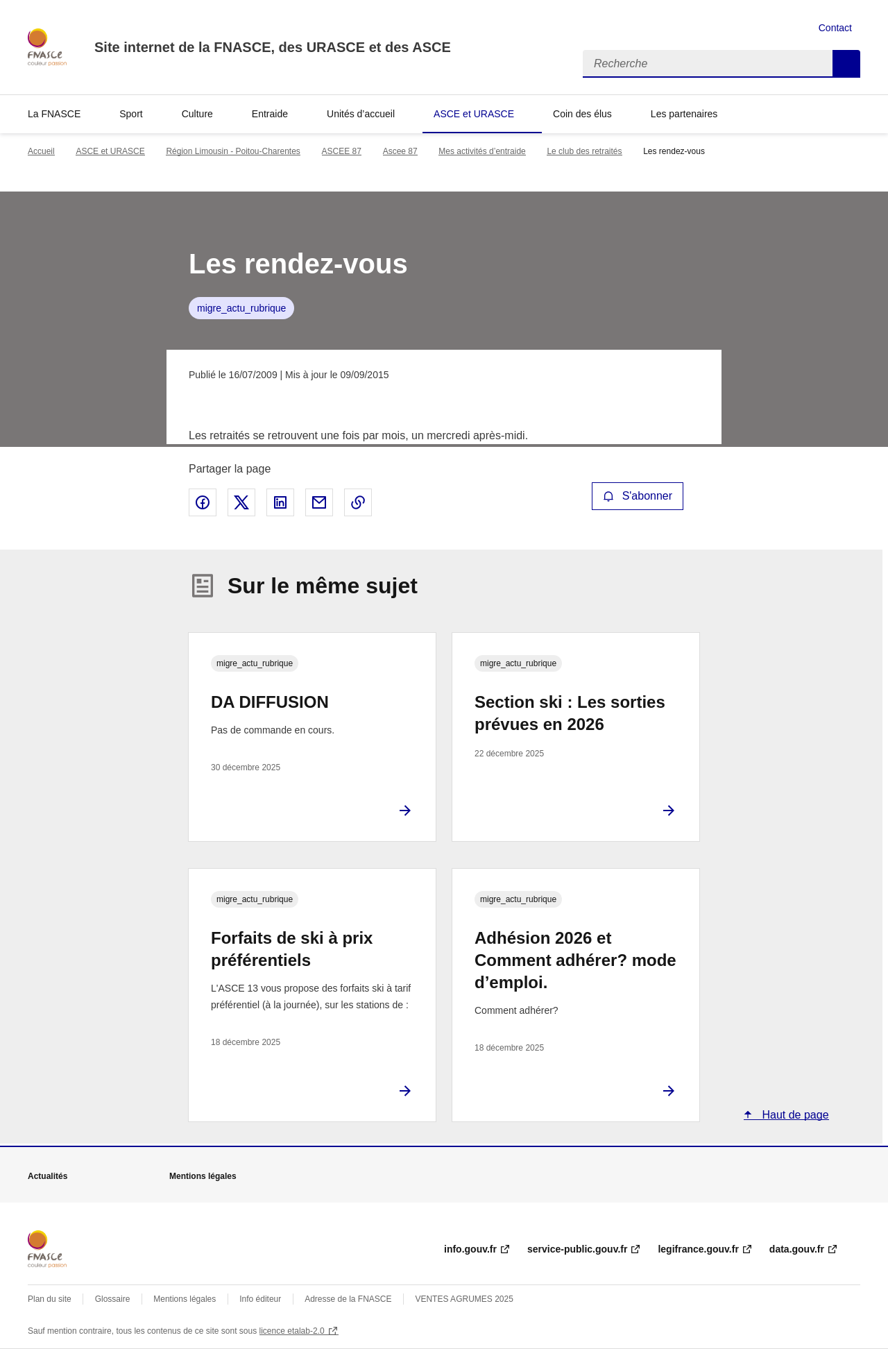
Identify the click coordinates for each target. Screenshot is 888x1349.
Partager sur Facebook (202, 502)
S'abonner (637, 496)
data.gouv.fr (796, 1249)
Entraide (270, 113)
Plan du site (49, 1299)
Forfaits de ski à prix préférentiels (292, 948)
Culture (197, 113)
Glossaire (112, 1299)
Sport (130, 113)
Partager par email (319, 502)
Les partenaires (684, 113)
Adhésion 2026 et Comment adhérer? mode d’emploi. (575, 960)
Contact (835, 27)
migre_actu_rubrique (241, 308)
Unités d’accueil (361, 113)
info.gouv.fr (470, 1249)
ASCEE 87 (341, 151)
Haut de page (794, 1115)
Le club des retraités (584, 151)
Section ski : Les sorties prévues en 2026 (570, 713)
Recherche (846, 64)
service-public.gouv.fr (577, 1249)
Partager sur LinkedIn (280, 502)
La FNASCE (54, 113)
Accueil (41, 151)
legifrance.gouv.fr (698, 1249)
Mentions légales (184, 1299)
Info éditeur (260, 1299)
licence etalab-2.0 (292, 1331)
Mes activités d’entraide (481, 151)
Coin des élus (582, 113)
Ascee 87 (400, 151)
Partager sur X (241, 502)
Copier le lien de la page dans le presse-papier (358, 502)
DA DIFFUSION (270, 702)
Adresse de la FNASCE (348, 1299)
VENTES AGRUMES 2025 (464, 1299)
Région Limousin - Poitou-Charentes (233, 151)
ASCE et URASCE (474, 113)
